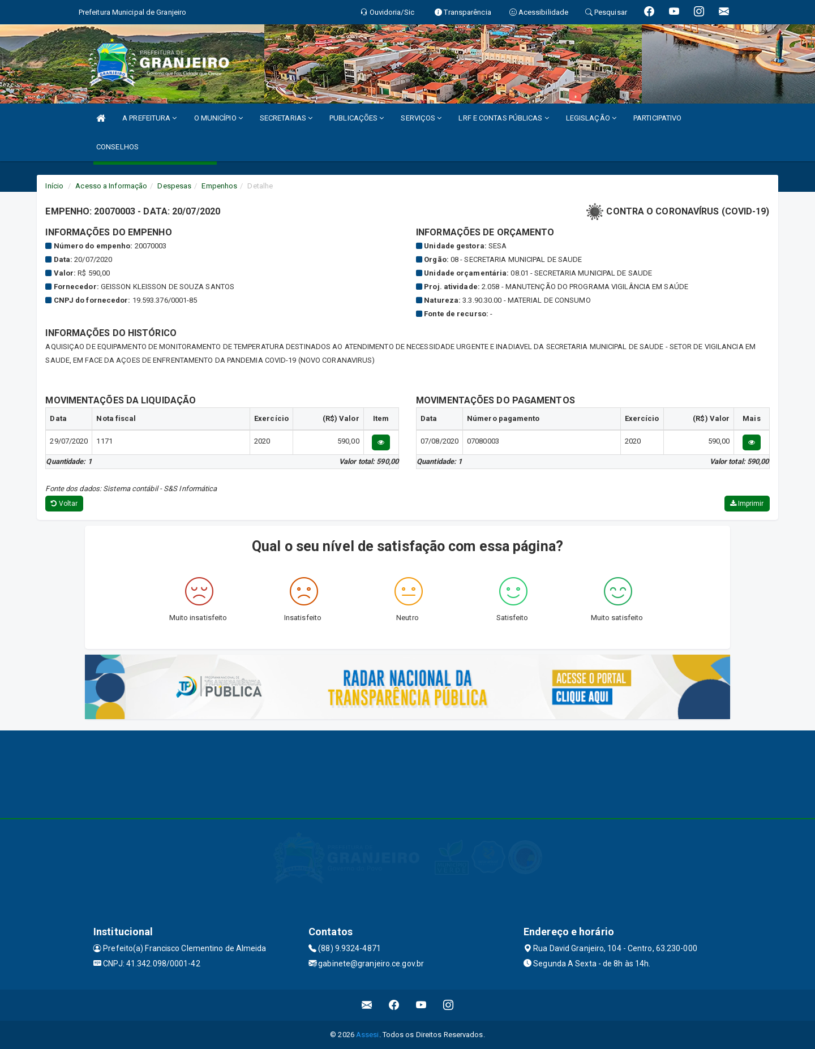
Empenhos (219, 186)
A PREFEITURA (149, 118)
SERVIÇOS (421, 118)
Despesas (174, 186)
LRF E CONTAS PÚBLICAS (503, 118)
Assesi (367, 1034)
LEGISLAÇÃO (591, 118)
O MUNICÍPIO (218, 118)
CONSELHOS (117, 147)
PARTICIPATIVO (657, 118)
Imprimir (747, 504)
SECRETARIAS (286, 118)
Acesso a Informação (111, 186)
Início (54, 186)
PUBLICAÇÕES (356, 118)
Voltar (64, 504)
